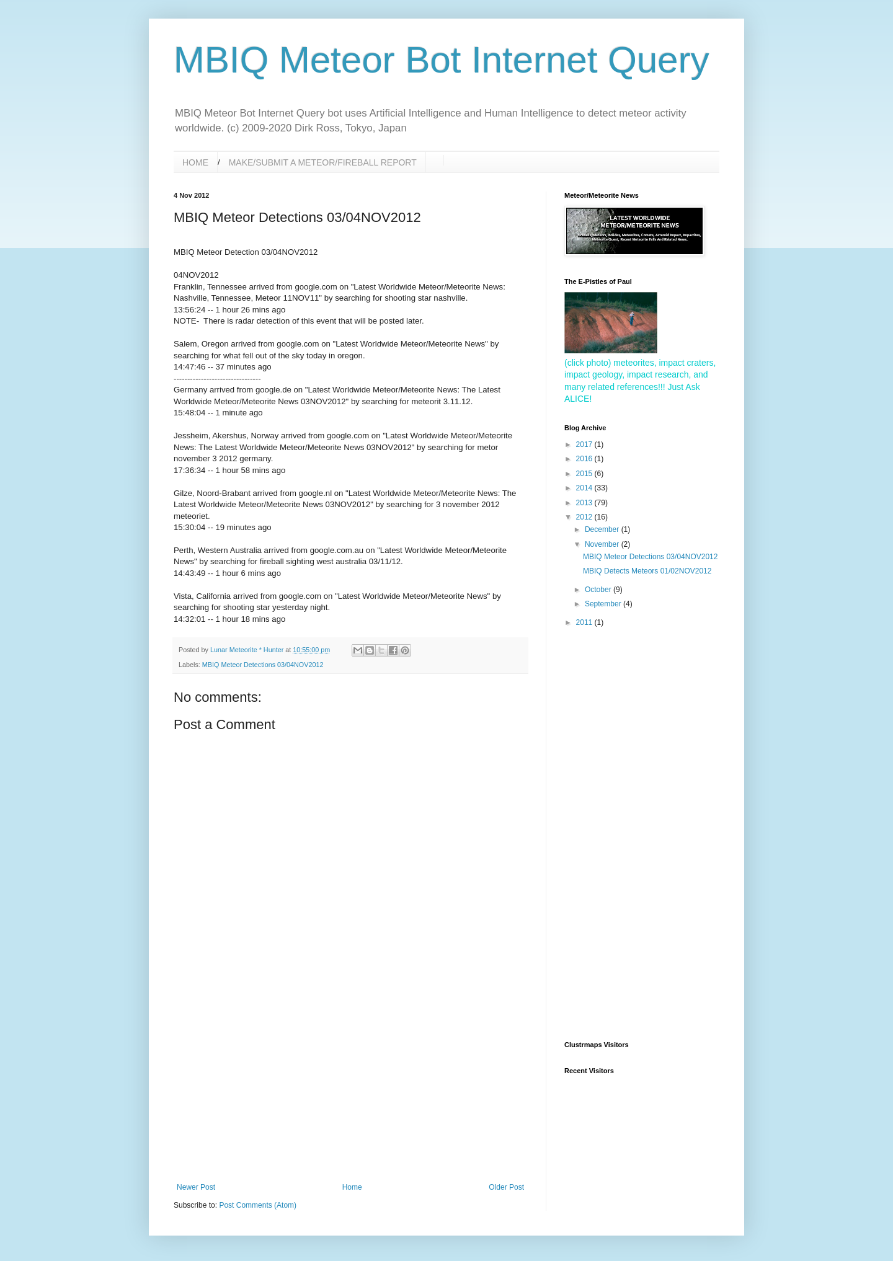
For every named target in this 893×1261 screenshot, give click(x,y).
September (604, 604)
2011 (585, 622)
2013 (585, 502)
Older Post (506, 1187)
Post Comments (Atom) (257, 1205)
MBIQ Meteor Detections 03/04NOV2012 (263, 664)
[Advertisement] (350, 1089)
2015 (585, 473)
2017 (585, 444)
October (599, 589)
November (603, 544)
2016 (585, 458)
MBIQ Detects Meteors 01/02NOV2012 (647, 571)
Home (352, 1187)
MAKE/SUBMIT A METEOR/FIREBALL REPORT (323, 162)
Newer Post (196, 1187)
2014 (585, 488)
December (603, 529)
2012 (585, 517)
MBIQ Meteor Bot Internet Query (441, 60)
